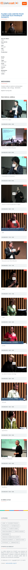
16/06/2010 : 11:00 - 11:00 (8, 265)
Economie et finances (13, 523)
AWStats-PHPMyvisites (7, 458)
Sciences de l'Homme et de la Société (10, 537)
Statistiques (5, 542)
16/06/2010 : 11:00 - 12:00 (8, 237)
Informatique (5, 526)
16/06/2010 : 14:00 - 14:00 (8, 378)
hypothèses (4, 430)
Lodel (3, 317)
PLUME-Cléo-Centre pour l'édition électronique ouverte (12, 15)
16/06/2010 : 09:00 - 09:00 (8, 152)
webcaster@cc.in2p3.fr (11, 563)
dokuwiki (4, 402)
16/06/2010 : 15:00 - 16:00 (8, 463)
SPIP (3, 232)
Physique (4, 528)
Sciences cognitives (19, 531)
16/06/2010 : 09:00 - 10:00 (8, 124)
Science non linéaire (7, 531)
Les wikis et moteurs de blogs (9, 374)
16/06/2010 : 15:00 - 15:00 (8, 435)
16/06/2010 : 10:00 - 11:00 (8, 209)
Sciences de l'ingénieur (7, 539)
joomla (3, 345)
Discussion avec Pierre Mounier (9, 261)
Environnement (5, 534)
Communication (15, 542)
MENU (24, 3)
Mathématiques (15, 526)
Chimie (3, 523)
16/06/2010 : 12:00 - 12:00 (8, 322)
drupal (3, 289)
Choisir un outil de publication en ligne (11, 204)
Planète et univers (13, 528)
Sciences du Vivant (20, 539)
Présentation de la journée (8, 176)
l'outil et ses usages (6, 119)
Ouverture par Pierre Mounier (9, 148)
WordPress (4, 487)
